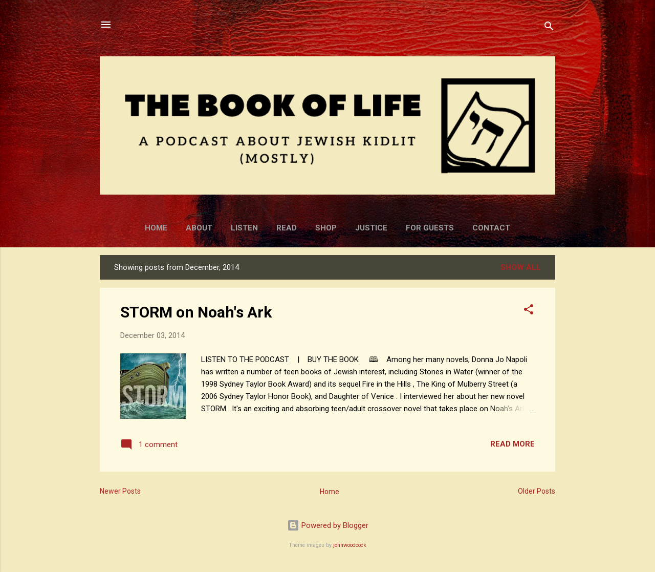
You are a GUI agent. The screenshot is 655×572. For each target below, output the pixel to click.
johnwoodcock (349, 545)
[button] (528, 311)
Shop (326, 227)
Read (286, 227)
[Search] (549, 28)
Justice (371, 227)
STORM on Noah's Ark (196, 312)
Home (156, 227)
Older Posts (536, 491)
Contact (491, 227)
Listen (244, 227)
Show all (520, 267)
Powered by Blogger (327, 525)
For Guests (430, 227)
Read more (512, 444)
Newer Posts (120, 491)
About (199, 227)
